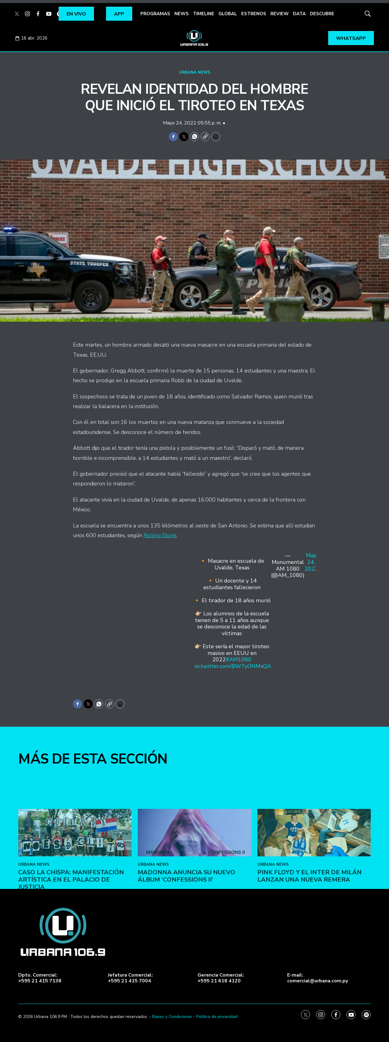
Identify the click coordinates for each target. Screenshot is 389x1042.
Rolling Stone (160, 535)
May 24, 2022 (311, 562)
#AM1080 (238, 659)
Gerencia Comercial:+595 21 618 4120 (221, 978)
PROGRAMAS (155, 14)
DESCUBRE (322, 14)
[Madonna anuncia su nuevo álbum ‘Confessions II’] (194, 902)
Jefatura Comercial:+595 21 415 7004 (130, 978)
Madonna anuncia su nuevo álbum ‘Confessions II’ (186, 945)
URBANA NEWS (194, 72)
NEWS (181, 14)
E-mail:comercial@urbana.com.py (317, 978)
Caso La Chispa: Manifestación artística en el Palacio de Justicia (71, 949)
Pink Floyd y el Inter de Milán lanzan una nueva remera (309, 945)
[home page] (194, 38)
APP (119, 14)
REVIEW (279, 14)
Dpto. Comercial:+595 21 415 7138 (39, 978)
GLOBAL (228, 14)
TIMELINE (203, 14)
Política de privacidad (216, 1016)
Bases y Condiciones (172, 1016)
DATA (299, 14)
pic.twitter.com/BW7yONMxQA (232, 666)
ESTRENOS (253, 14)
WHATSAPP (351, 38)
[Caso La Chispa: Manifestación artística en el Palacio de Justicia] (75, 902)
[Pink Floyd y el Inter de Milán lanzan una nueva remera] (314, 902)
